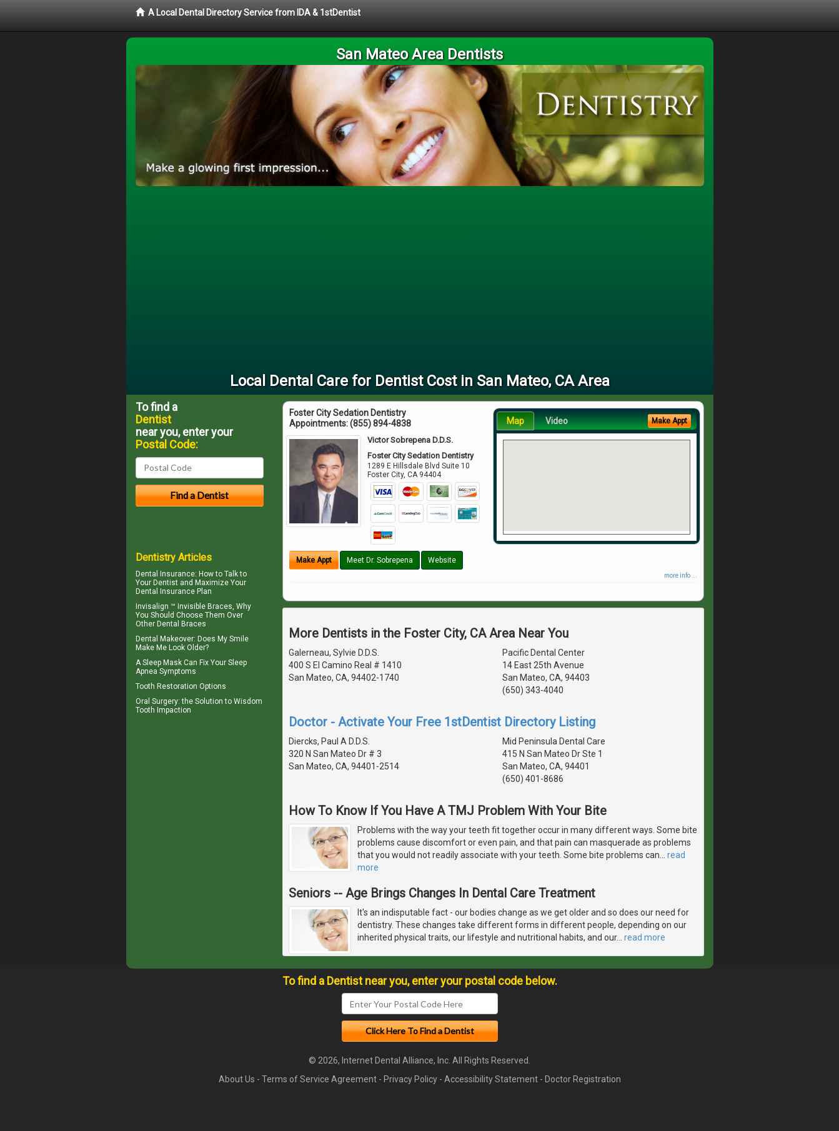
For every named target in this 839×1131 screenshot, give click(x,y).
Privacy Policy (410, 1079)
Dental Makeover (165, 639)
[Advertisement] (420, 279)
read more (644, 937)
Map (515, 421)
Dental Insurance (165, 574)
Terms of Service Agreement (319, 1079)
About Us (237, 1079)
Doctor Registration (583, 1079)
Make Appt (314, 560)
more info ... (680, 575)
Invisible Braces (204, 606)
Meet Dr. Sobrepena (380, 560)
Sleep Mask (162, 662)
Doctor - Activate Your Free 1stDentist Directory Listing (442, 721)
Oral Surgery (157, 701)
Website (442, 560)
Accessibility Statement (491, 1079)
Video (556, 421)
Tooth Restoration (166, 686)
